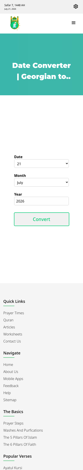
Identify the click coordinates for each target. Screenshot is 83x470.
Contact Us (12, 341)
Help (7, 392)
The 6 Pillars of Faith (19, 444)
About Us (10, 371)
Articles (9, 327)
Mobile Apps (13, 378)
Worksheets (12, 334)
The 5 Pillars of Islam (20, 437)
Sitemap (9, 399)
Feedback (11, 385)
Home (8, 364)
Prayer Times (13, 313)
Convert (41, 219)
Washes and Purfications (23, 430)
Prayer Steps (13, 423)
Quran (8, 320)
